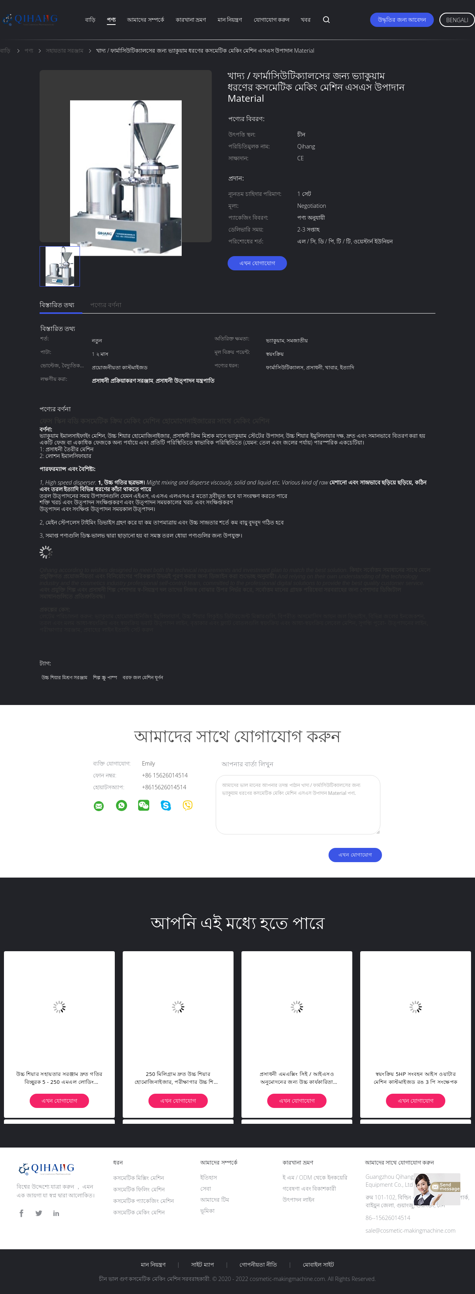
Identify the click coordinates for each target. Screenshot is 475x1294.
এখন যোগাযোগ (257, 263)
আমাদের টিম (214, 1199)
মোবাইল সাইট (318, 1264)
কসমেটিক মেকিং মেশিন (139, 1212)
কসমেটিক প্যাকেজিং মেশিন (143, 1201)
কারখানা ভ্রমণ (191, 19)
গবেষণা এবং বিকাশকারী (309, 1188)
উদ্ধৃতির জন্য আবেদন (402, 19)
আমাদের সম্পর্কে (145, 19)
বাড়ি (90, 19)
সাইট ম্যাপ (202, 1264)
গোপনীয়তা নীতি (258, 1264)
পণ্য (111, 19)
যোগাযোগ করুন (272, 19)
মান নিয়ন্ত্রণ (230, 19)
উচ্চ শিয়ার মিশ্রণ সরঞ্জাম (64, 677)
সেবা (205, 1188)
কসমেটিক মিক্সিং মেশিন (138, 1178)
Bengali (457, 20)
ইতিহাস (208, 1177)
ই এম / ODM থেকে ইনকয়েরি (315, 1177)
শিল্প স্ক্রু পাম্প (105, 677)
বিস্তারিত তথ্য (57, 304)
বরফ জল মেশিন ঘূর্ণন (143, 677)
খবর (306, 19)
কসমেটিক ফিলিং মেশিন (139, 1189)
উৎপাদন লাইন (298, 1199)
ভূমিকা (207, 1210)
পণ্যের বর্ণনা (106, 304)
